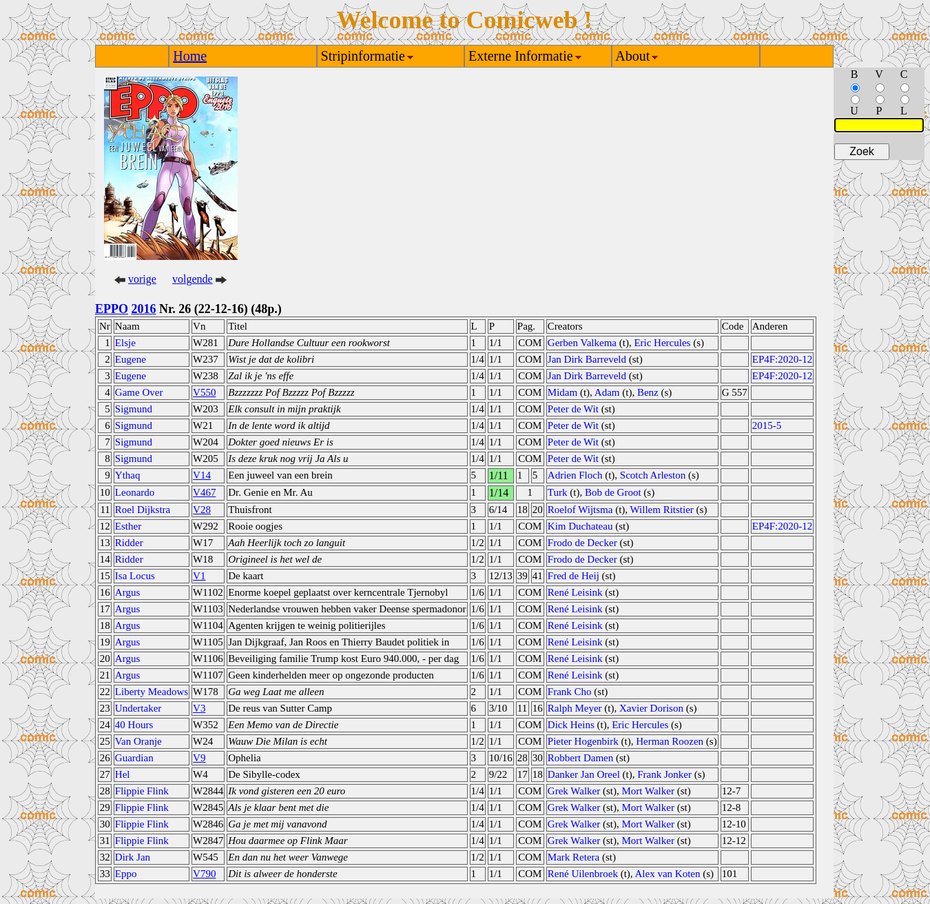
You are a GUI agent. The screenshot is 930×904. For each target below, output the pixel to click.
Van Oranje (138, 741)
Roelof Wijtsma (580, 509)
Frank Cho (570, 691)
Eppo (126, 873)
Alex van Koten (668, 873)
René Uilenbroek (583, 873)
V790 (204, 873)
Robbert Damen (580, 757)
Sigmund (133, 408)
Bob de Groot (613, 492)
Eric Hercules (662, 342)
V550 (204, 392)
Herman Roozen (669, 741)
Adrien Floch (575, 475)
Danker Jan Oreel (584, 774)
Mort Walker (648, 790)
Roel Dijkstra (142, 509)
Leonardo (134, 492)
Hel (122, 774)
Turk (558, 492)
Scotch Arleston (652, 475)
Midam (562, 392)
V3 (199, 708)
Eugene (130, 359)
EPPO (111, 309)
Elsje (125, 342)
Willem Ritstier (662, 509)
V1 (199, 575)
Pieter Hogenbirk (583, 741)
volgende (192, 279)
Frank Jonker (664, 774)
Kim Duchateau (580, 526)
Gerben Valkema (582, 342)
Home (190, 55)
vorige (142, 279)
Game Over (139, 392)
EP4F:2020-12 (782, 359)
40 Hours (134, 724)
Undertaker (138, 708)
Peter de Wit (573, 408)
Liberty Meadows (151, 691)
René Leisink (575, 592)
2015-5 (767, 425)
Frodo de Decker (582, 542)
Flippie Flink (142, 790)
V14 (202, 475)
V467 (204, 492)
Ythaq (128, 475)
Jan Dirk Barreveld (587, 359)
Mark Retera (573, 857)
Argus (127, 592)
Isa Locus (135, 575)
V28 (202, 509)
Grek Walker (574, 790)
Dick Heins (571, 724)
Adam (607, 392)
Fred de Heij (573, 575)
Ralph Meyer (575, 708)
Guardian (134, 757)
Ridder (129, 542)
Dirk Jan (132, 857)
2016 (144, 309)
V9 (199, 757)
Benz (648, 392)
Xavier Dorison (651, 708)
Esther (128, 526)
